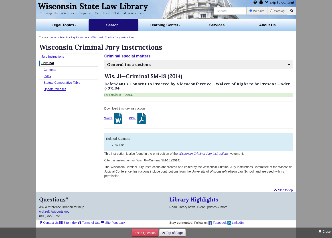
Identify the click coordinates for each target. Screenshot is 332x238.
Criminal (47, 63)
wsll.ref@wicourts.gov (54, 211)
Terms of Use (89, 222)
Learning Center (165, 25)
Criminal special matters (127, 56)
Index (47, 76)
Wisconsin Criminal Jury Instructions (113, 37)
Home (52, 37)
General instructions (129, 64)
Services (218, 25)
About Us (268, 25)
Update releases (55, 89)
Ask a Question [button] (145, 233)
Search (113, 25)
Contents (50, 69)
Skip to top (283, 190)
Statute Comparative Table (62, 82)
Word (114, 118)
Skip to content (279, 2)
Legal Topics (64, 25)
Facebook (218, 222)
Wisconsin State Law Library (93, 6)
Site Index (68, 222)
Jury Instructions (80, 37)
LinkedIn (235, 222)
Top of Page (172, 233)
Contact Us (49, 222)
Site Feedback (113, 222)
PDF (138, 118)
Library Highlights (193, 199)
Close (324, 231)
